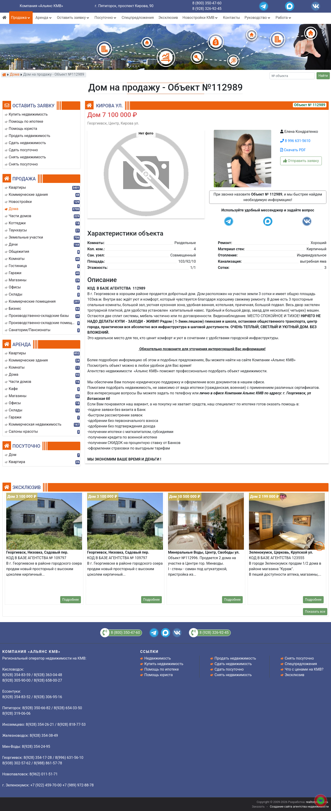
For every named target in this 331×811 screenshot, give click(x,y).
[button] (145, 171)
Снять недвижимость (233, 675)
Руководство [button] (258, 17)
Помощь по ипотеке (161, 669)
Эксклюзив (168, 17)
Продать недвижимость (235, 658)
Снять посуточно (299, 658)
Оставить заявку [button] (73, 17)
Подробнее (70, 599)
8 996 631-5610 (295, 141)
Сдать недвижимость (233, 664)
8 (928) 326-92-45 (207, 8)
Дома (15, 75)
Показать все (315, 611)
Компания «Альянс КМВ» (41, 6)
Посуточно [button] (105, 17)
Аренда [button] (43, 17)
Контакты (231, 17)
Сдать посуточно (229, 669)
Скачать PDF (293, 150)
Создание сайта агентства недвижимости (299, 806)
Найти (323, 75)
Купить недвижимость (163, 664)
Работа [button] (284, 17)
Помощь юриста (158, 675)
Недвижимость (157, 658)
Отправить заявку (301, 161)
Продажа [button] (21, 17)
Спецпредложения (138, 17)
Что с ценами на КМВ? (304, 669)
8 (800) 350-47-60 (207, 3)
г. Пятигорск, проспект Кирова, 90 (124, 6)
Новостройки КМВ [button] (200, 17)
